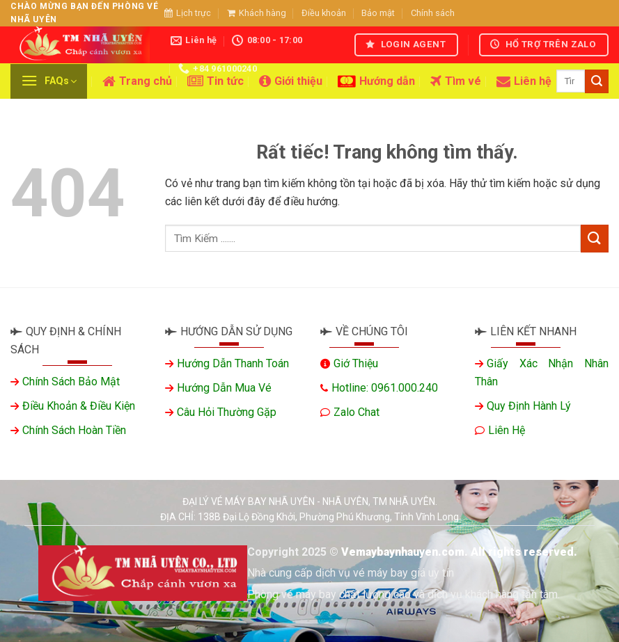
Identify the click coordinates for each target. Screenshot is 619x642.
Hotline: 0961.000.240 (384, 387)
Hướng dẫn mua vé (224, 387)
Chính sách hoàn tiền (74, 430)
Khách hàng (256, 13)
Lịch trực (187, 13)
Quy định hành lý (529, 405)
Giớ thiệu (356, 363)
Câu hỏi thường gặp (226, 412)
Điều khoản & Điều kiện (78, 405)
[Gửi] (597, 81)
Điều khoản (323, 13)
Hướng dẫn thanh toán (233, 363)
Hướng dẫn (376, 81)
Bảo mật (378, 13)
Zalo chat (356, 412)
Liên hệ (523, 81)
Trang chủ (137, 81)
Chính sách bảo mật (71, 381)
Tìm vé (455, 81)
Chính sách (433, 13)
